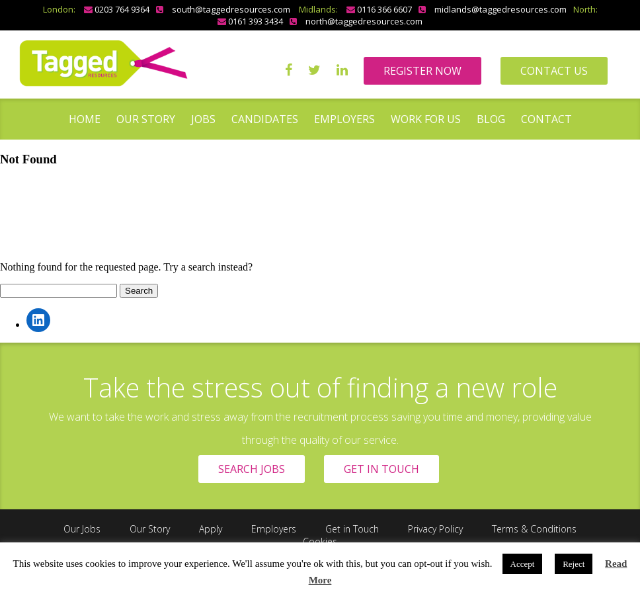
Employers (344, 119)
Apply (210, 529)
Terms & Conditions (534, 529)
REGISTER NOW (422, 71)
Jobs (203, 119)
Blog (491, 119)
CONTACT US (554, 71)
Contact (546, 119)
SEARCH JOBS (251, 469)
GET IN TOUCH (381, 469)
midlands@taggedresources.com (500, 9)
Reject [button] (573, 564)
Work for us (426, 119)
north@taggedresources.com (363, 21)
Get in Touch (352, 529)
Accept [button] (522, 564)
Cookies (320, 541)
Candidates (264, 119)
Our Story (145, 119)
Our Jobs (81, 529)
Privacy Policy (435, 529)
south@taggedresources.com (231, 9)
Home (84, 119)
